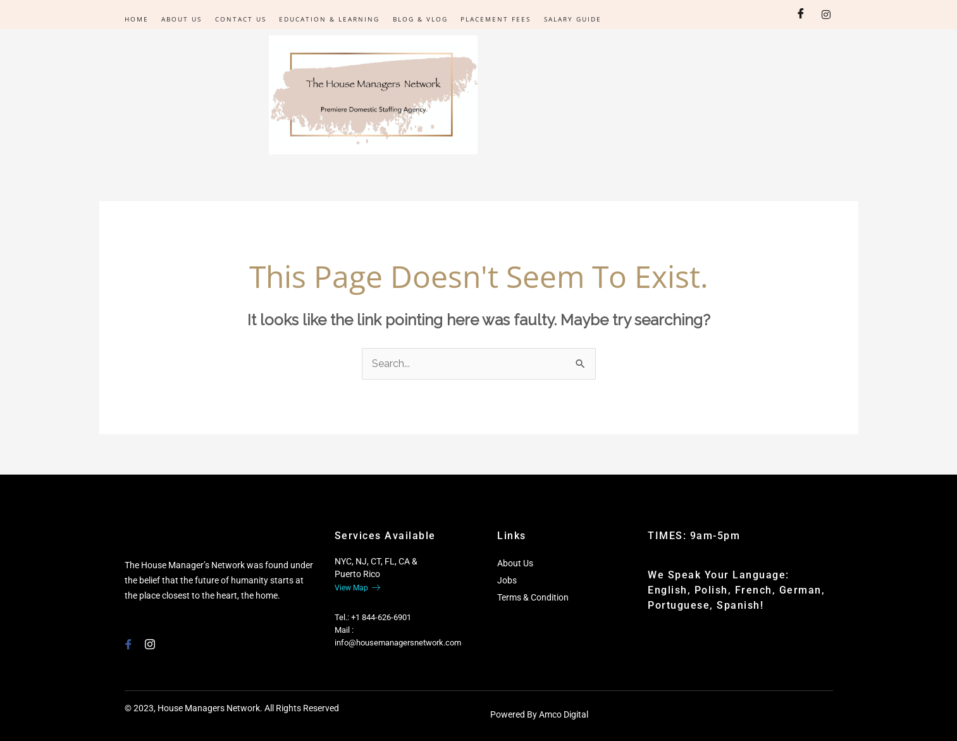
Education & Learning (328, 19)
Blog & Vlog (419, 19)
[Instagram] (826, 14)
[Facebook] (800, 14)
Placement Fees (494, 19)
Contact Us (240, 19)
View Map (357, 588)
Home (137, 19)
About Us (181, 19)
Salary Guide (571, 19)
